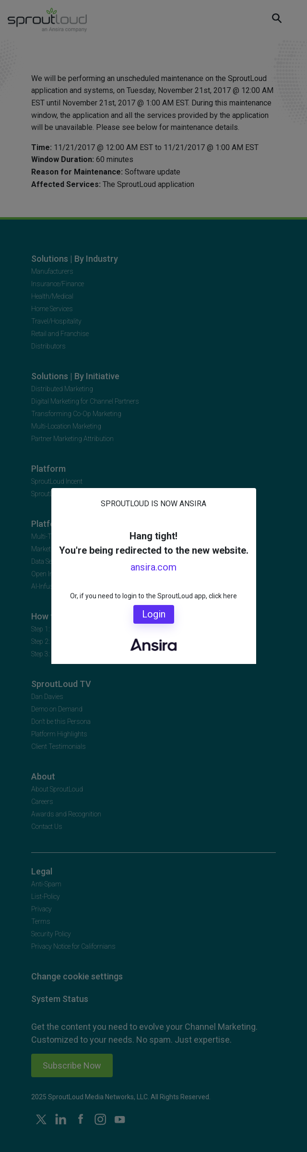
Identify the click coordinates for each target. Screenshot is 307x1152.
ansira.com (153, 567)
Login (153, 614)
